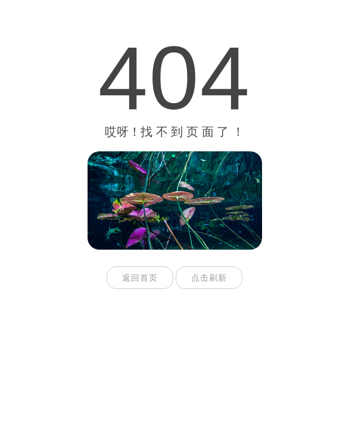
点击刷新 (209, 277)
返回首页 (140, 277)
